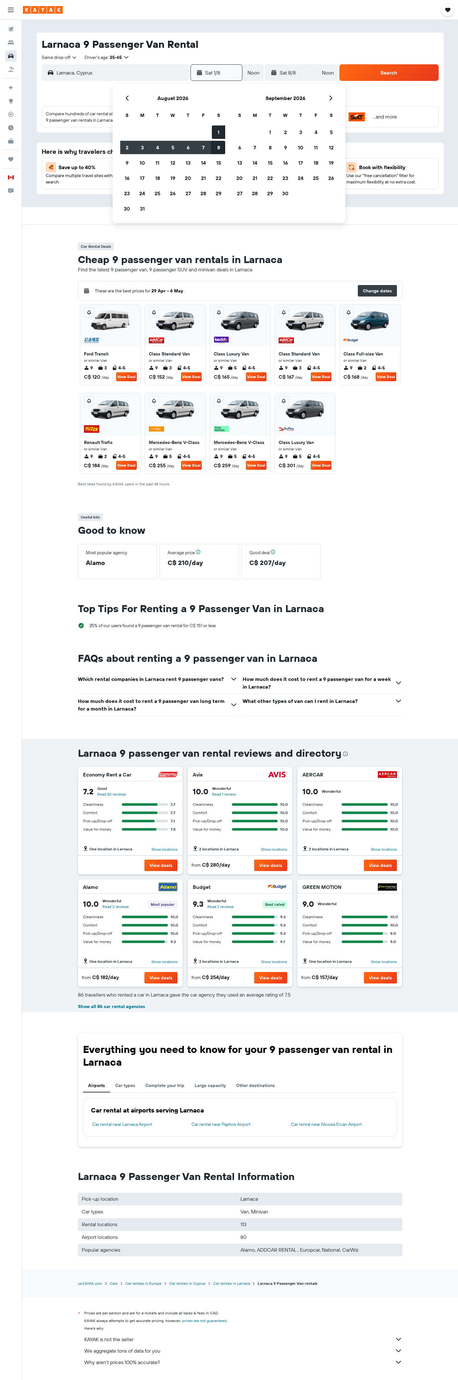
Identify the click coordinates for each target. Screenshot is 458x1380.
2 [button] (127, 147)
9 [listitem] (88, 368)
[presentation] (345, 754)
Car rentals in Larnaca (231, 1283)
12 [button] (172, 163)
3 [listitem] (102, 368)
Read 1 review (224, 794)
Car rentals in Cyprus (187, 1283)
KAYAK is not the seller (243, 1339)
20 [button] (188, 178)
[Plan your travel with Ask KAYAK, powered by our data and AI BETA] (11, 87)
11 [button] (157, 163)
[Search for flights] (11, 29)
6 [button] (188, 147)
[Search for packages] (11, 69)
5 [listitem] (232, 368)
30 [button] (127, 208)
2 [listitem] (361, 368)
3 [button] (142, 147)
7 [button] (203, 147)
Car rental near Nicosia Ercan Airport (326, 1124)
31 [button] (142, 208)
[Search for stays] (11, 42)
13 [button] (188, 163)
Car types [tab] (125, 1085)
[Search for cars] (11, 56)
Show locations (164, 849)
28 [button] (203, 193)
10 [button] (142, 163)
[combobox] (59, 57)
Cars (114, 1283)
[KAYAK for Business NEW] (11, 141)
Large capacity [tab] (210, 1085)
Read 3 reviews (115, 906)
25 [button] (157, 193)
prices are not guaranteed (204, 1320)
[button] (11, 10)
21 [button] (203, 178)
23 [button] (127, 193)
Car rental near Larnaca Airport (122, 1124)
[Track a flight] (11, 114)
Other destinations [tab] (255, 1085)
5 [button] (172, 147)
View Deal (126, 376)
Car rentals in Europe (143, 1283)
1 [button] (218, 132)
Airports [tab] (96, 1085)
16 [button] (127, 178)
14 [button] (203, 163)
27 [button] (188, 193)
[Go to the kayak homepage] (43, 10)
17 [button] (142, 178)
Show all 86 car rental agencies (111, 1006)
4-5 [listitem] (118, 368)
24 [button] (142, 193)
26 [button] (173, 193)
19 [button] (172, 178)
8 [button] (218, 147)
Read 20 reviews (111, 794)
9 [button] (127, 163)
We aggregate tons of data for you (243, 1351)
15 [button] (218, 163)
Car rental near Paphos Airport (221, 1124)
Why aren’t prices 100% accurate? (243, 1362)
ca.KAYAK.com (90, 1283)
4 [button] (157, 147)
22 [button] (218, 178)
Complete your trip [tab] (164, 1085)
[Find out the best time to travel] (11, 127)
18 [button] (157, 178)
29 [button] (218, 193)
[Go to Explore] (11, 101)
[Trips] (11, 159)
